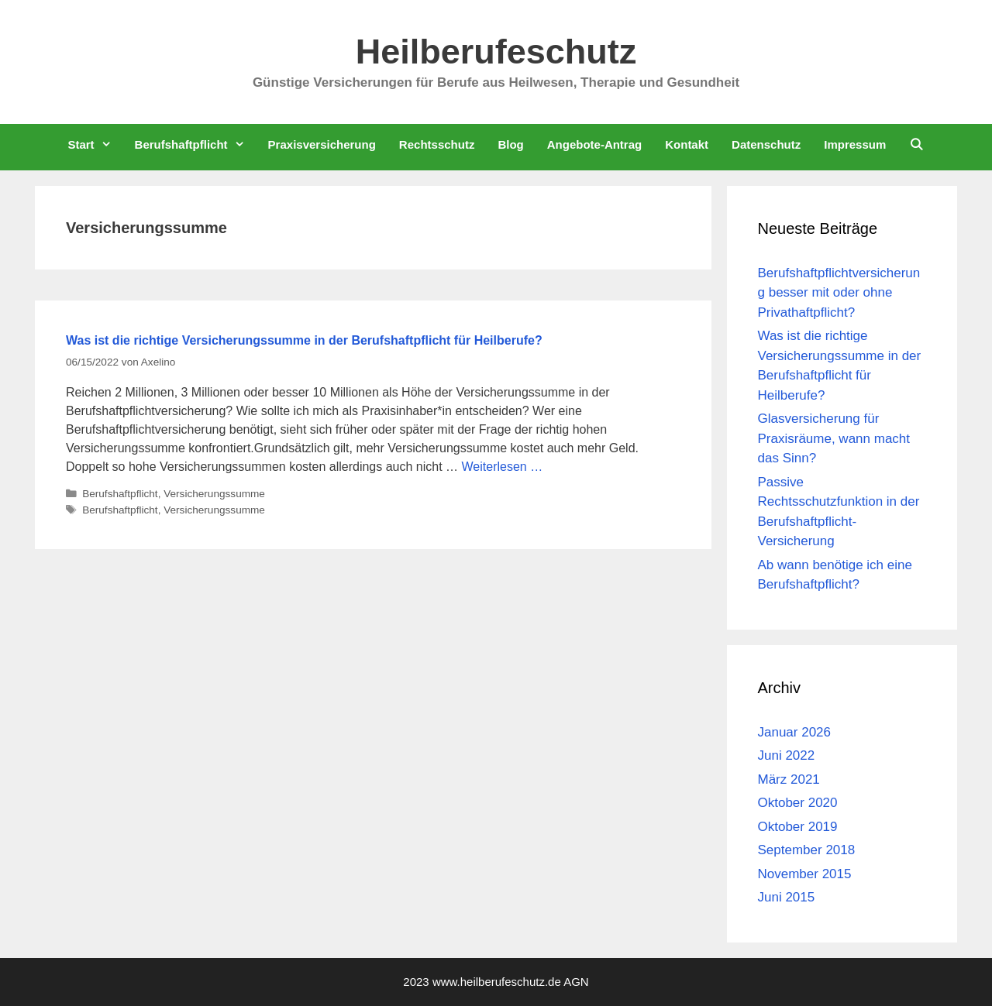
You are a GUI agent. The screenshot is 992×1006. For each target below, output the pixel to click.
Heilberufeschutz (496, 51)
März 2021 (789, 779)
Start (94, 144)
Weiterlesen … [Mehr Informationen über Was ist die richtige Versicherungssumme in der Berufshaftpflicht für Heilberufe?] (502, 466)
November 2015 (805, 874)
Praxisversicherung (322, 144)
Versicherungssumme (214, 494)
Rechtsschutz (437, 144)
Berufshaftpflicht (196, 144)
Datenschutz (766, 144)
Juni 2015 (786, 897)
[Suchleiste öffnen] (916, 144)
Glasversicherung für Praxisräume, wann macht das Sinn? (834, 438)
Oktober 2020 (798, 802)
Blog (510, 144)
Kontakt (686, 144)
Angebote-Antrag (594, 144)
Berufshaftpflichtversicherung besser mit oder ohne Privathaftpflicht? (839, 293)
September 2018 (807, 850)
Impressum (855, 144)
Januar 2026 (795, 732)
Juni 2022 (786, 755)
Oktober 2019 (798, 826)
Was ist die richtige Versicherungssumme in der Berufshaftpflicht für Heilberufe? (304, 340)
